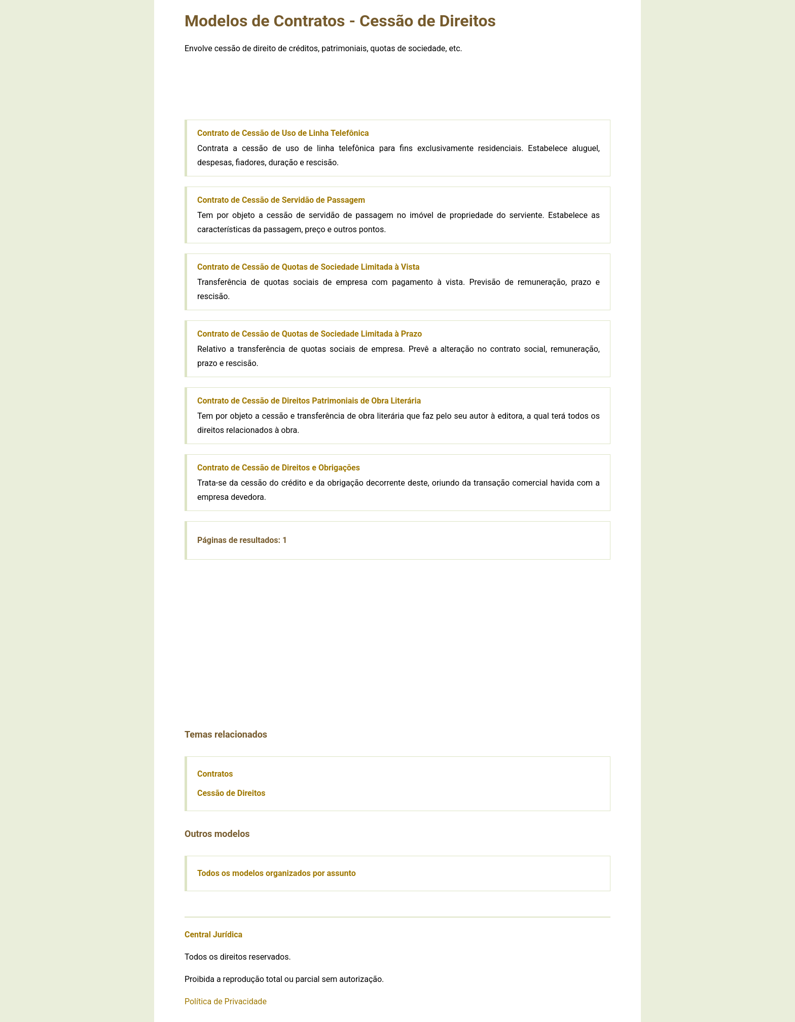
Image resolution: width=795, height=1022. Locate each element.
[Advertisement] (397, 87)
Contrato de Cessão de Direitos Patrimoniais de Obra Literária (309, 401)
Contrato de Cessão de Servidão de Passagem (281, 200)
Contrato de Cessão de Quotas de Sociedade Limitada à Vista (308, 267)
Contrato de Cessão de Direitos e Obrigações (278, 467)
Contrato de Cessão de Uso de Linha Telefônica (283, 133)
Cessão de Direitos (231, 793)
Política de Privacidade (226, 1001)
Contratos (215, 774)
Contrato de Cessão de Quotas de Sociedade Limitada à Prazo (309, 334)
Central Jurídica (213, 934)
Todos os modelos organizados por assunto (276, 873)
